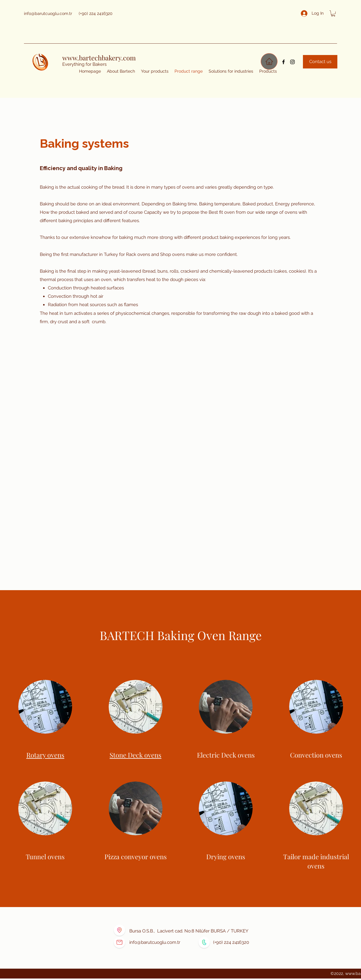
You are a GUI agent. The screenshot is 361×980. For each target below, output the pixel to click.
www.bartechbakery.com (99, 57)
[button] (333, 13)
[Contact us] (320, 61)
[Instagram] (292, 62)
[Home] (269, 61)
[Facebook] (283, 62)
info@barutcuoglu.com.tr (48, 13)
